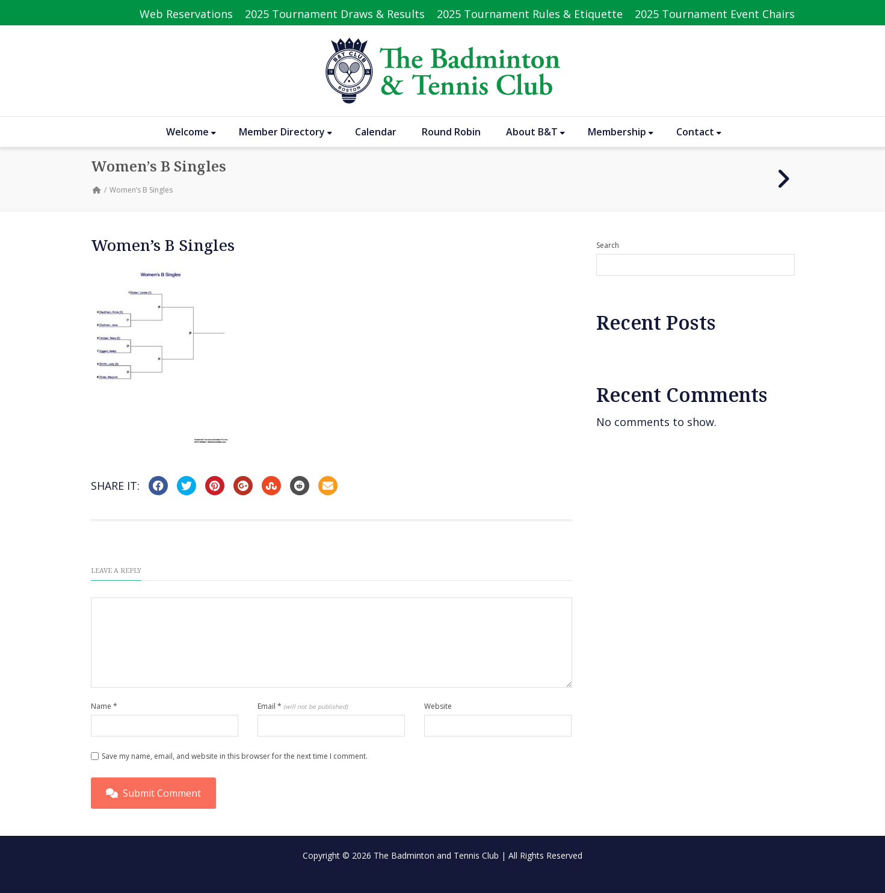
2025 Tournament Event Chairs (715, 14)
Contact (698, 131)
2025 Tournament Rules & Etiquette (530, 14)
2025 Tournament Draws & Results (335, 14)
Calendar (375, 131)
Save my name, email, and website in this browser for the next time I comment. (235, 756)
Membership (620, 131)
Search (607, 245)
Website (438, 706)
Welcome (191, 131)
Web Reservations (186, 14)
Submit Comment (153, 793)
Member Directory (285, 131)
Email (302, 706)
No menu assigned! (442, 870)
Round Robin (451, 131)
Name (104, 706)
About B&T (535, 131)
